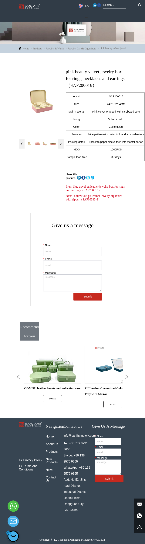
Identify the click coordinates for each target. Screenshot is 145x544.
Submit (87, 296)
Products (37, 48)
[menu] (86, 17)
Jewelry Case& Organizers (82, 48)
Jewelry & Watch (55, 48)
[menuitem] (86, 17)
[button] (86, 17)
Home (25, 48)
